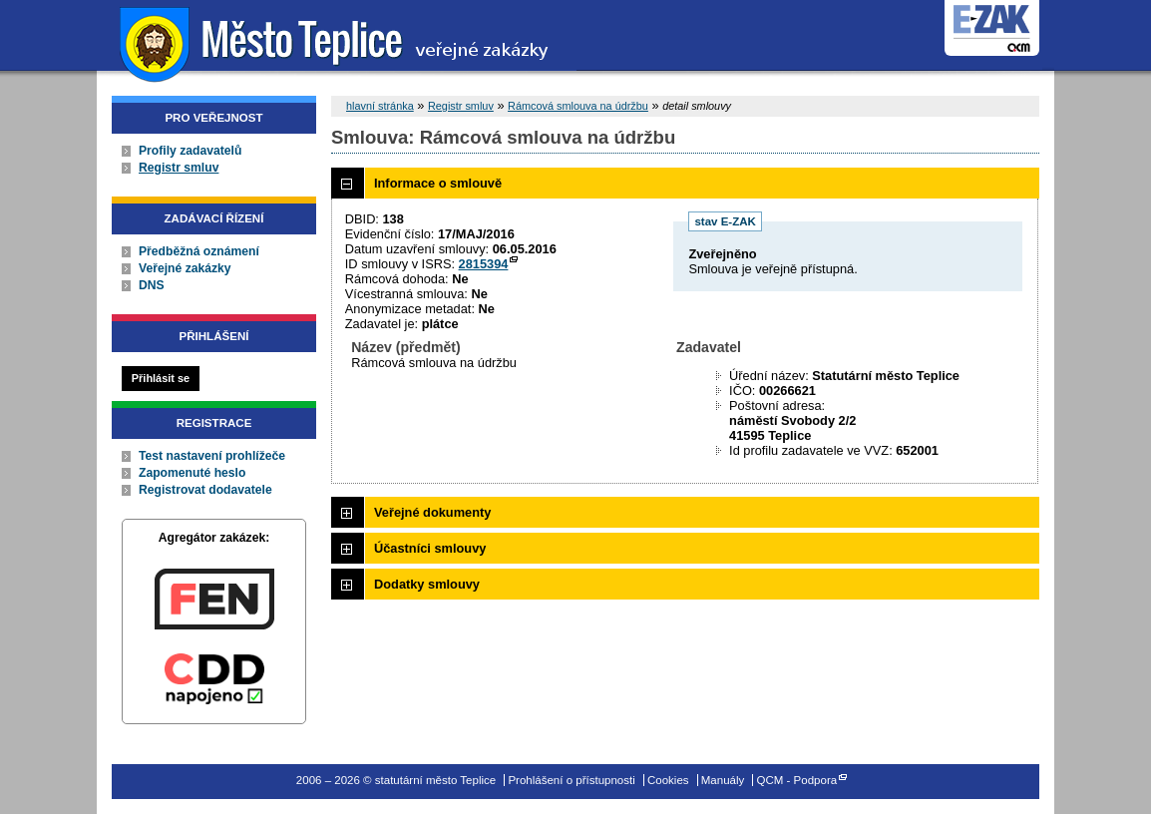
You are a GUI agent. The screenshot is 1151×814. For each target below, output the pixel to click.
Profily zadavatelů (190, 151)
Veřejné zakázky (185, 268)
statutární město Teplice (336, 42)
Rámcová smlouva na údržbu (578, 106)
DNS (152, 285)
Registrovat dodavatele (205, 490)
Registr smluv (178, 168)
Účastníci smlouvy (430, 548)
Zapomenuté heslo (192, 473)
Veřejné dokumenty (432, 512)
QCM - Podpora (797, 780)
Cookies (668, 780)
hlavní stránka (380, 106)
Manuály (723, 780)
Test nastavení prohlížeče (212, 456)
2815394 (484, 263)
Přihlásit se (161, 378)
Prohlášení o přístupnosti (571, 780)
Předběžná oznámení (199, 251)
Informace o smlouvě (438, 183)
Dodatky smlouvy (427, 584)
